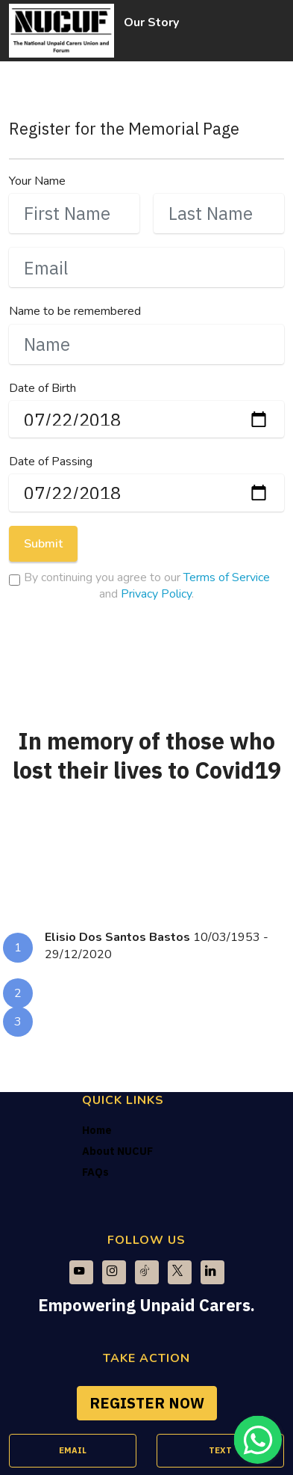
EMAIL (72, 1450)
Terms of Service (226, 577)
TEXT (220, 1450)
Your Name (37, 181)
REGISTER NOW (146, 1402)
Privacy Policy (156, 594)
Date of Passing (50, 461)
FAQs (95, 1172)
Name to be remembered (75, 311)
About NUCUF (117, 1151)
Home (97, 1130)
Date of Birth (42, 388)
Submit (43, 544)
